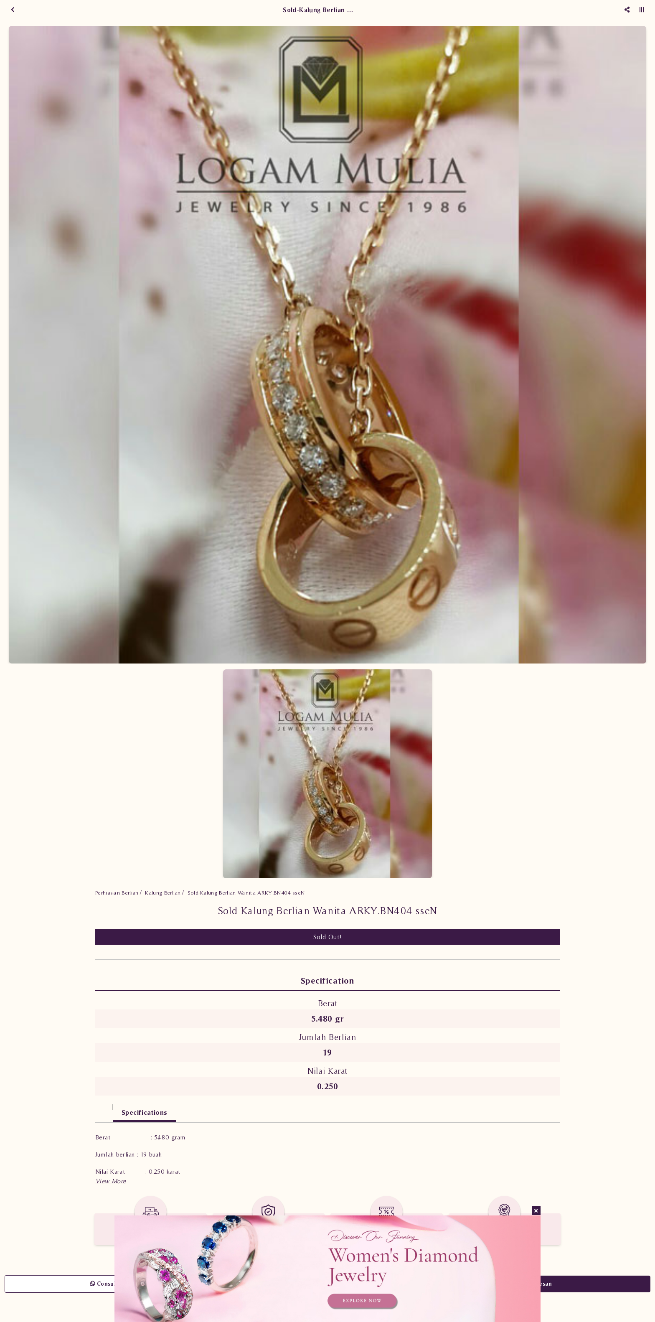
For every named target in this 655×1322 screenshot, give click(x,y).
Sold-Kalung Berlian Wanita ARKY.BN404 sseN (246, 893)
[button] (110, 1181)
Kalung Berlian (163, 893)
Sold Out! (327, 937)
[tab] (104, 1108)
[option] (327, 345)
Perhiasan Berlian (117, 893)
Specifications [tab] (145, 1112)
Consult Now (111, 1284)
